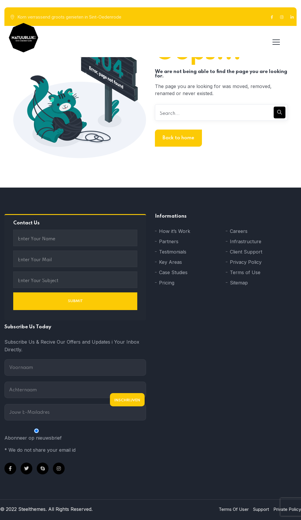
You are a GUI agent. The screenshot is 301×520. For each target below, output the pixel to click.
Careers (239, 231)
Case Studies (173, 272)
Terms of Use (245, 272)
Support (261, 509)
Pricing (166, 283)
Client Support (246, 252)
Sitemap (239, 283)
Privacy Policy (246, 262)
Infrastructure (245, 241)
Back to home (178, 137)
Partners (168, 241)
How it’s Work (174, 231)
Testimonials (172, 252)
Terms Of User (234, 509)
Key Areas (170, 262)
